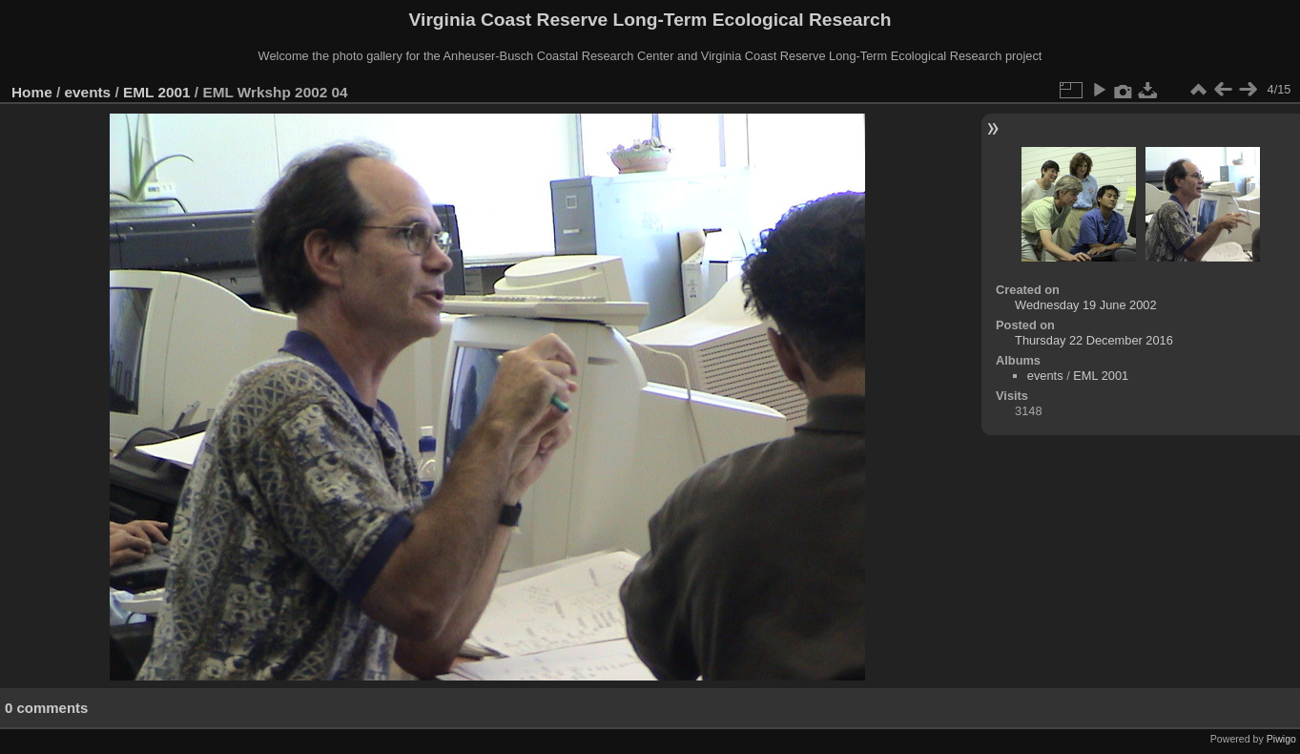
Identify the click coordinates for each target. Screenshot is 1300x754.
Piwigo (1281, 738)
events (88, 92)
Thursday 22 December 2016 (1094, 340)
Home (31, 92)
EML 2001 (157, 92)
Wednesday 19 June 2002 (1085, 305)
